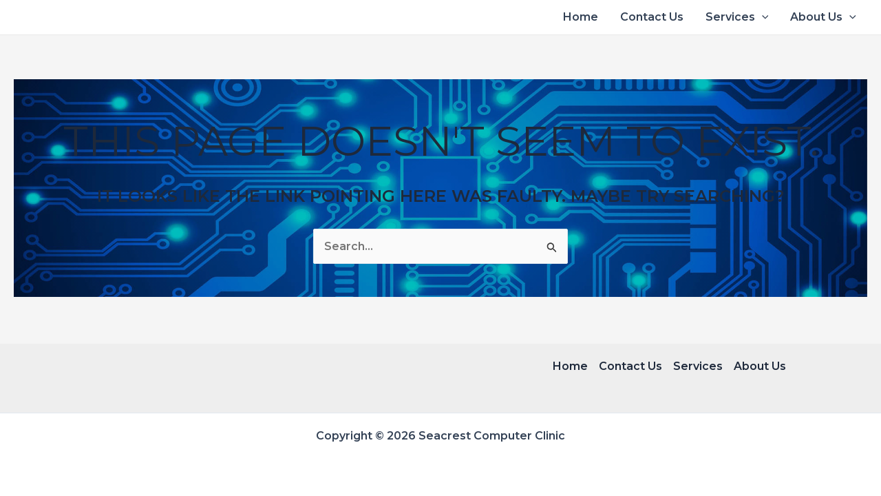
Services (737, 17)
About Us (823, 17)
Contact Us (651, 16)
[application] (762, 17)
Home (580, 16)
